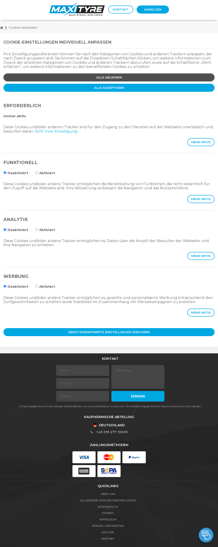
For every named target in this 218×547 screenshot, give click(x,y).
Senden (138, 396)
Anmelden (153, 9)
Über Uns (108, 494)
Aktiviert (45, 173)
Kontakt (121, 9)
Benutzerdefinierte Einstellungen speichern (109, 332)
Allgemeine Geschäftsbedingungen (108, 500)
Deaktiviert (15, 173)
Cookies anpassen (23, 27)
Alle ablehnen (109, 77)
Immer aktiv (14, 116)
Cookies (108, 513)
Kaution (108, 532)
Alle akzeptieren (109, 87)
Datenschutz (108, 506)
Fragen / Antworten (108, 525)
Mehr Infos (201, 142)
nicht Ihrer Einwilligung (55, 131)
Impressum (107, 519)
